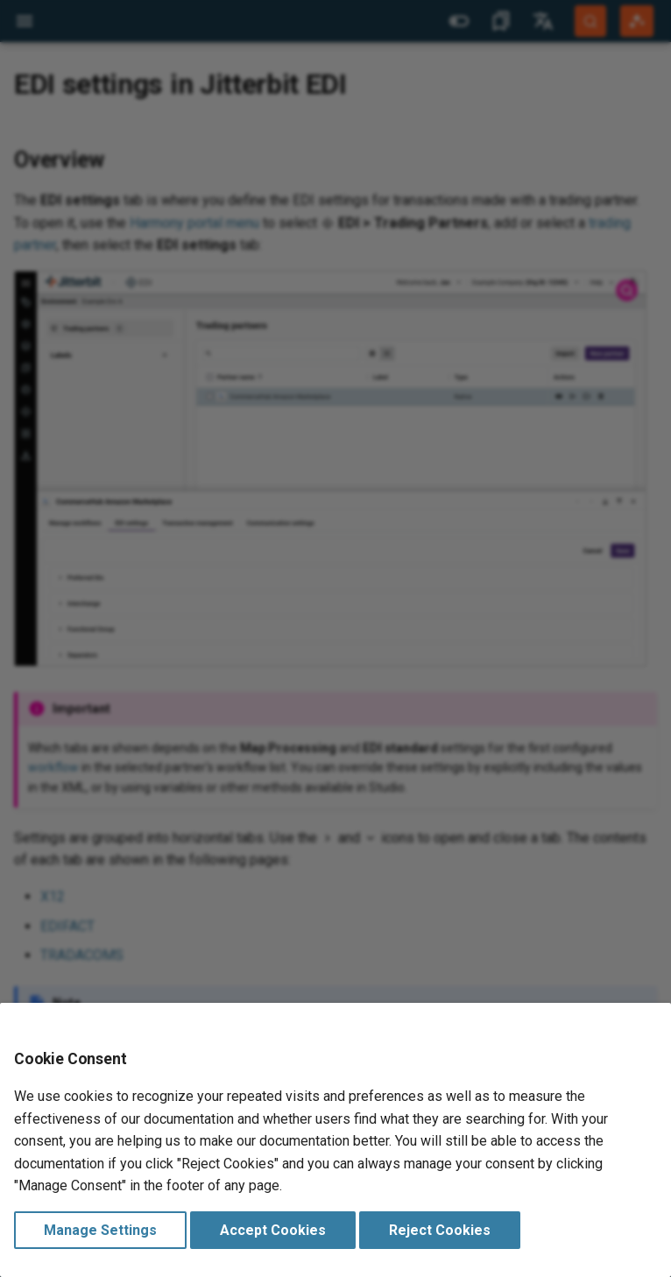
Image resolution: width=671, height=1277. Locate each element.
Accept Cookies (273, 1230)
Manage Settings (100, 1230)
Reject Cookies (440, 1230)
